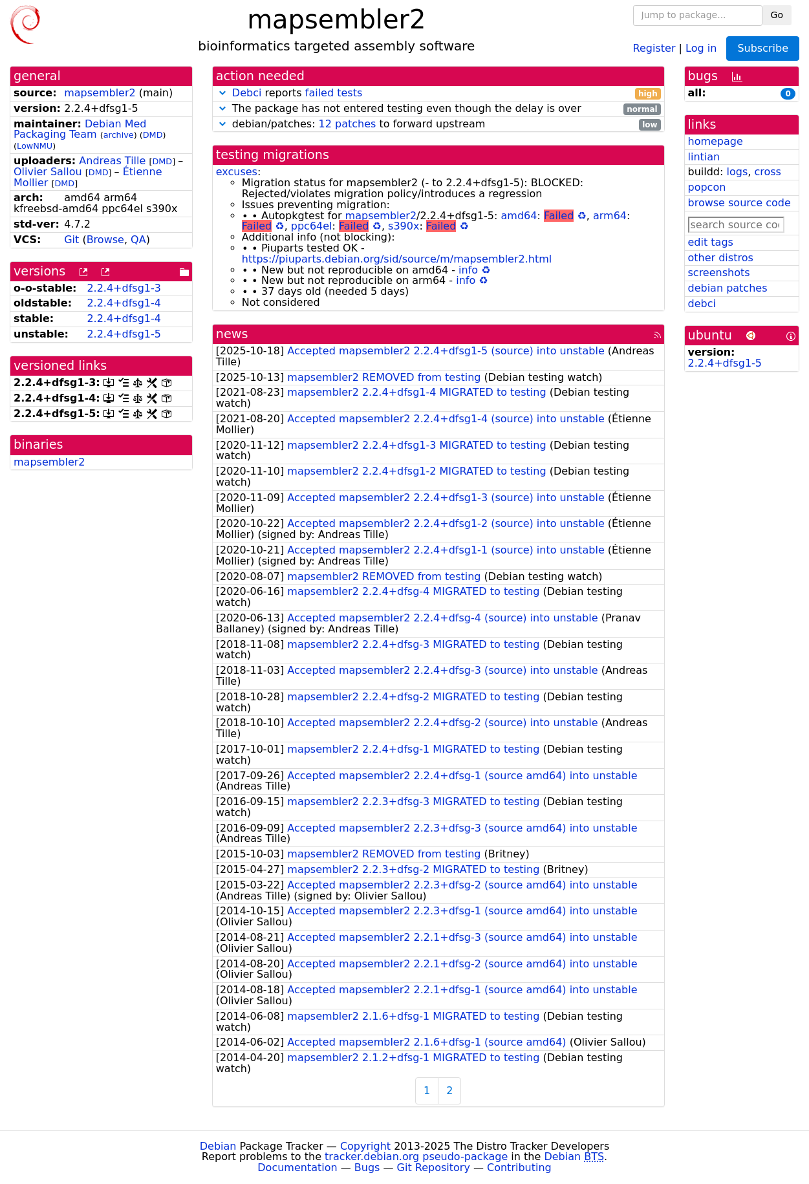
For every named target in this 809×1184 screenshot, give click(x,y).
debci (702, 303)
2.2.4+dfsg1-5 (124, 334)
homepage (715, 141)
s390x (403, 226)
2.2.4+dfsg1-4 (124, 303)
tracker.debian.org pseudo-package (416, 1156)
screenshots (719, 272)
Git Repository (433, 1167)
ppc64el (311, 226)
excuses (236, 172)
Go (777, 15)
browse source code (739, 203)
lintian (704, 157)
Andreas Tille (112, 161)
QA (138, 239)
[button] (222, 93)
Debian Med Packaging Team (80, 129)
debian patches (728, 288)
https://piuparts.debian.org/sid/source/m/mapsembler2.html (397, 259)
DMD (153, 135)
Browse (105, 239)
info (468, 270)
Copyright (365, 1146)
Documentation (297, 1167)
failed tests (333, 93)
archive (118, 135)
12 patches (347, 124)
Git (71, 239)
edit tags (710, 242)
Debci (247, 93)
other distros (720, 258)
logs (737, 172)
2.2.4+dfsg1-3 (124, 288)
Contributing (519, 1167)
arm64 (610, 216)
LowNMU (34, 146)
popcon (707, 187)
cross (767, 172)
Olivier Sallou (48, 172)
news (232, 334)
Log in (701, 47)
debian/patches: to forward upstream (438, 124)
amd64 (519, 216)
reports (438, 93)
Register (654, 47)
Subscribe (762, 48)
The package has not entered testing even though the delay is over (438, 108)
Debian (218, 1146)
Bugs (367, 1167)
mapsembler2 (100, 93)
